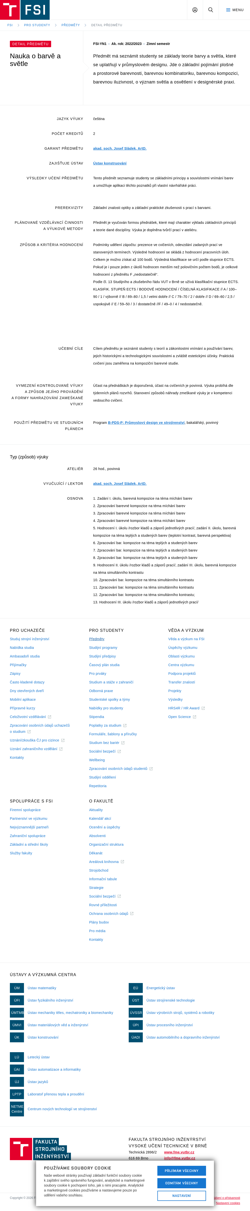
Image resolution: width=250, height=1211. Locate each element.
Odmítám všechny (181, 1183)
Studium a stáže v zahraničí (111, 682)
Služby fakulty (21, 853)
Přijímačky (18, 665)
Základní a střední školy (29, 844)
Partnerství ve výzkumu (28, 819)
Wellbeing (97, 760)
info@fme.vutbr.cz (179, 1158)
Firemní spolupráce (25, 810)
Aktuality (96, 810)
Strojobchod (98, 870)
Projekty (174, 691)
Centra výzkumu (181, 665)
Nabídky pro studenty (106, 708)
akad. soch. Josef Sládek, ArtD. (119, 148)
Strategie (96, 888)
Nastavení (181, 1196)
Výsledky (175, 699)
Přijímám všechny (182, 1171)
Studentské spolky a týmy (109, 699)
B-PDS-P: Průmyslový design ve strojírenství (146, 423)
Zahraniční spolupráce (27, 836)
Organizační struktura (106, 844)
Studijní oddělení (102, 777)
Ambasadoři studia (25, 656)
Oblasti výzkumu (181, 656)
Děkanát (96, 853)
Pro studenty (37, 25)
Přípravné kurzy (22, 708)
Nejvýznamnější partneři (29, 827)
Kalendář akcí (100, 819)
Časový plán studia (104, 665)
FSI (10, 25)
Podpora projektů (182, 674)
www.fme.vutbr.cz (179, 1152)
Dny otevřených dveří (27, 691)
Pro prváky (97, 674)
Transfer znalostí (181, 682)
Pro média (97, 931)
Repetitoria (98, 786)
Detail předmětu (106, 25)
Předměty (71, 25)
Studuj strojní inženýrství (29, 639)
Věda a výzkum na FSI (186, 639)
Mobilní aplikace (23, 699)
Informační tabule (103, 879)
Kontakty (17, 757)
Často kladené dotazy (27, 682)
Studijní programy (103, 648)
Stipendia (96, 717)
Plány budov (99, 922)
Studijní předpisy (102, 656)
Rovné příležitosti (103, 905)
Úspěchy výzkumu (182, 648)
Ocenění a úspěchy (104, 827)
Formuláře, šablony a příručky (113, 734)
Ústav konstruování (109, 163)
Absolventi (97, 836)
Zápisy (15, 674)
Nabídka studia (22, 648)
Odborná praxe (101, 691)
